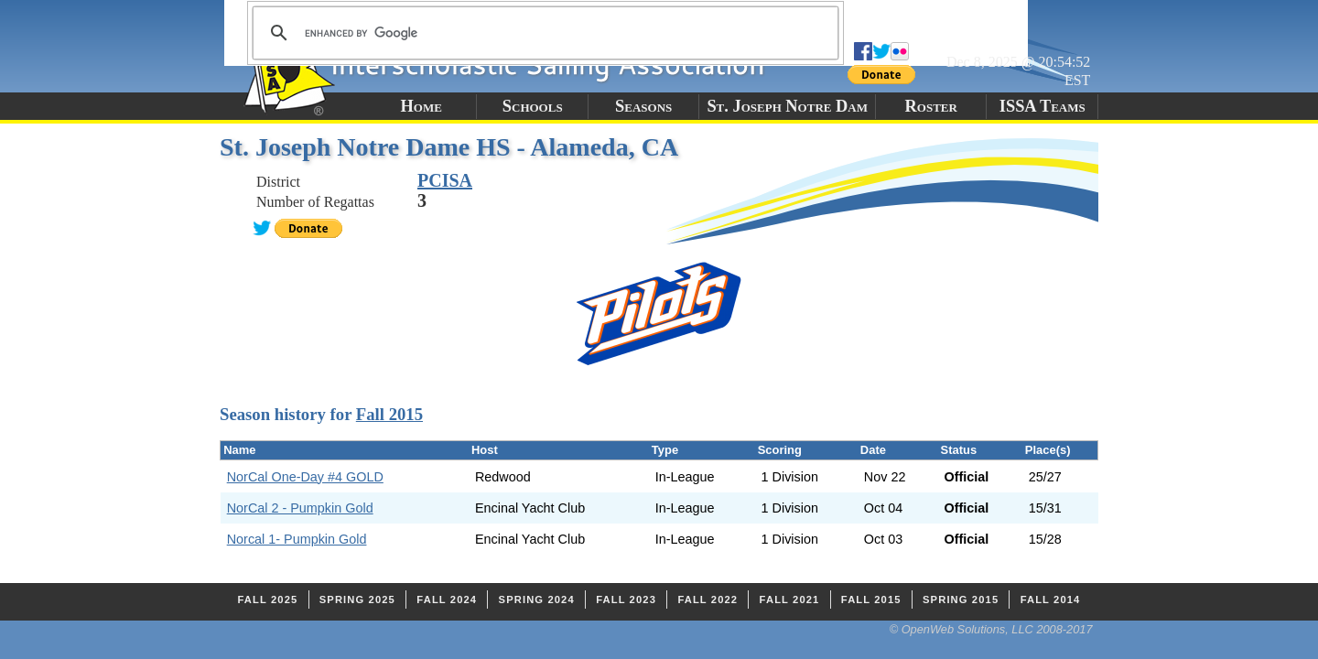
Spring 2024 (537, 599)
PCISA (444, 180)
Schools (532, 106)
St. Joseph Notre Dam (787, 106)
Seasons (643, 106)
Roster (931, 106)
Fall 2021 (790, 599)
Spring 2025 (357, 599)
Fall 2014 (1051, 599)
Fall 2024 (446, 599)
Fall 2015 (389, 414)
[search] (543, 33)
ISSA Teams (1042, 106)
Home (421, 106)
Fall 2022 (707, 599)
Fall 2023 (626, 599)
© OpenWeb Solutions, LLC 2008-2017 (991, 629)
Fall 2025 (268, 599)
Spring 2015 (961, 599)
